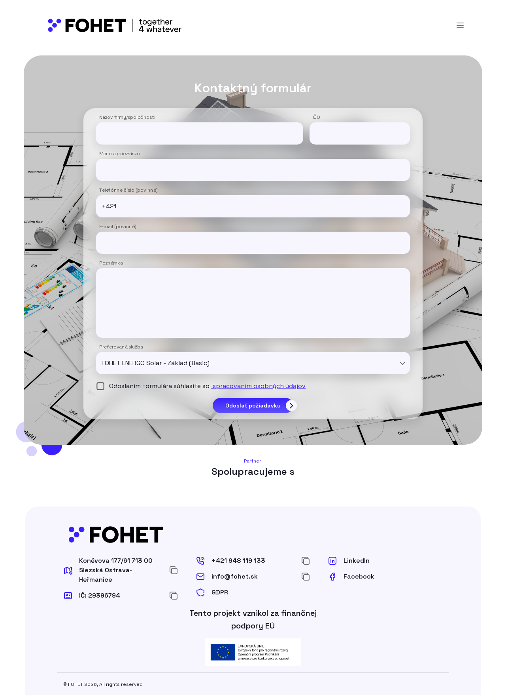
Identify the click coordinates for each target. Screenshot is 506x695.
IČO (316, 117)
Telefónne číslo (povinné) (128, 190)
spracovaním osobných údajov (258, 386)
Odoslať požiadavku (253, 405)
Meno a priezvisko (119, 154)
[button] (113, 570)
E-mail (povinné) (117, 227)
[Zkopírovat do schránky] (173, 570)
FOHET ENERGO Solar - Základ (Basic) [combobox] (156, 363)
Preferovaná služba (121, 347)
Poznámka (111, 263)
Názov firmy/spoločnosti (127, 117)
